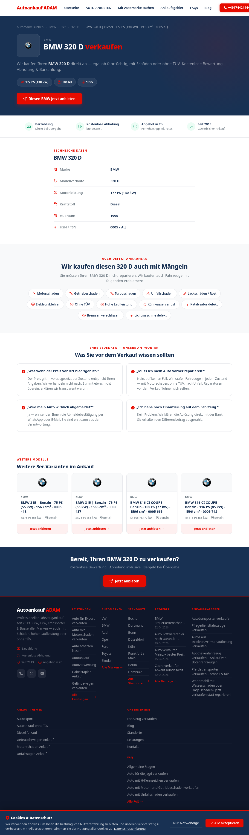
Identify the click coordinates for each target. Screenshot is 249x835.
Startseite (71, 8)
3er (63, 27)
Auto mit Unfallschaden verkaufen (152, 794)
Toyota (107, 653)
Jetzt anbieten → (42, 529)
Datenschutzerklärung (130, 828)
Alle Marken (112, 667)
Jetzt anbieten (124, 581)
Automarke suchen (30, 27)
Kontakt (133, 746)
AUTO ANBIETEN (98, 8)
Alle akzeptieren (224, 823)
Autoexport (25, 719)
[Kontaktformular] (42, 673)
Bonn (132, 632)
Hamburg (135, 672)
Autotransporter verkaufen (211, 618)
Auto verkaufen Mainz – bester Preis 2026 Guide (169, 652)
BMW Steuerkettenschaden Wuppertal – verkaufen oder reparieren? (170, 620)
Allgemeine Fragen (141, 766)
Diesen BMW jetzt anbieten (49, 98)
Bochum (134, 618)
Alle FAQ (135, 801)
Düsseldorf (136, 639)
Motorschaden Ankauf (33, 746)
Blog (208, 8)
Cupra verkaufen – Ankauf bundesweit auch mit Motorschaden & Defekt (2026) (169, 667)
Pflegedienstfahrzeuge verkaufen (208, 627)
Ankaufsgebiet (171, 8)
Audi (105, 632)
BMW (52, 27)
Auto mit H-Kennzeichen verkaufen (153, 780)
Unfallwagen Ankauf (32, 754)
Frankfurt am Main (138, 655)
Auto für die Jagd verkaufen (147, 773)
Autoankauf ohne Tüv (32, 725)
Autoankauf (37, 8)
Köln (131, 646)
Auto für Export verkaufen (83, 620)
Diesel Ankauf (27, 732)
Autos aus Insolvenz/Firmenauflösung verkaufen (212, 641)
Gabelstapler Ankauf (81, 674)
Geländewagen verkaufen (83, 685)
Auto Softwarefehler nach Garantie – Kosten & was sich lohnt (169, 636)
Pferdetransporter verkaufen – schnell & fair (210, 671)
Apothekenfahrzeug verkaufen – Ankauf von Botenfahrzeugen (209, 658)
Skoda (106, 660)
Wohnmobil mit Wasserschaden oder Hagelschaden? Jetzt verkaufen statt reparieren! (211, 688)
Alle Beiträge (166, 681)
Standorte (134, 732)
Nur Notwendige (186, 823)
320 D (75, 27)
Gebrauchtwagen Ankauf (35, 739)
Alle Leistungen (84, 697)
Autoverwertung (84, 664)
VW (104, 618)
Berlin (132, 665)
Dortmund (136, 625)
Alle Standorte (138, 681)
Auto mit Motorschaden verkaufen (82, 634)
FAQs (194, 8)
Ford (105, 646)
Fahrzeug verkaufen (142, 719)
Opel (105, 639)
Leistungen (135, 739)
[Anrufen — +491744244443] (21, 673)
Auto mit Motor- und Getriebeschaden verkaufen (163, 787)
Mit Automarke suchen (136, 8)
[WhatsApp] (31, 673)
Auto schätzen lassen (82, 648)
